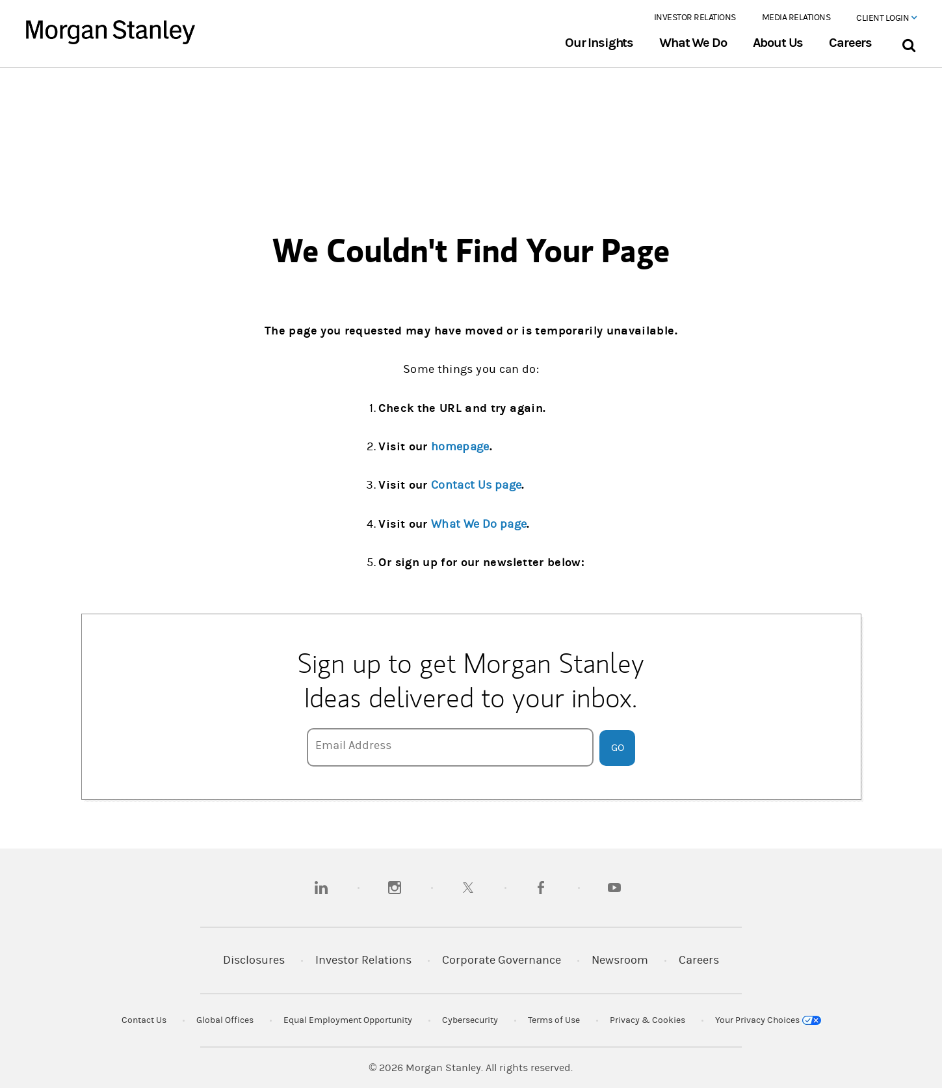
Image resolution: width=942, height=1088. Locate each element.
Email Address (353, 745)
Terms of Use (554, 1020)
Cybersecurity (470, 1020)
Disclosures (254, 960)
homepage (460, 447)
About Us (778, 42)
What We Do (692, 42)
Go (617, 748)
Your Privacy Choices (768, 1020)
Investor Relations (695, 17)
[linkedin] (321, 888)
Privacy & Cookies (647, 1020)
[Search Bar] (908, 42)
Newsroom (620, 960)
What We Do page (479, 524)
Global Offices (225, 1020)
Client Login (886, 18)
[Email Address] (450, 747)
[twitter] (468, 888)
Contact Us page (476, 485)
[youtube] (614, 888)
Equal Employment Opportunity (347, 1020)
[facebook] (541, 888)
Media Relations (796, 17)
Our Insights (599, 42)
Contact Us (144, 1020)
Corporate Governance (501, 960)
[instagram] (395, 888)
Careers (850, 42)
